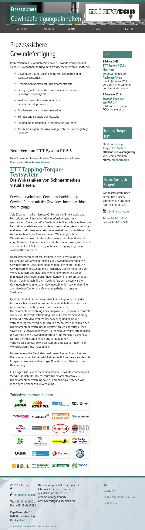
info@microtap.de (118, 211)
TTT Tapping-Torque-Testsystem (37, 171)
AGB (106, 485)
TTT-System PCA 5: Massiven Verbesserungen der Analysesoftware (115, 71)
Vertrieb (73, 29)
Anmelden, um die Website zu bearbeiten (33, 526)
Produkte (48, 29)
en (126, 29)
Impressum (110, 503)
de (132, 29)
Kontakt (109, 491)
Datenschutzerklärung (119, 497)
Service (97, 29)
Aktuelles (22, 29)
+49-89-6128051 (117, 218)
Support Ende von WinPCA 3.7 (113, 100)
